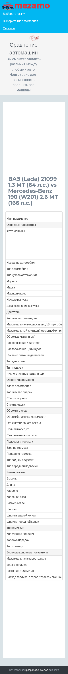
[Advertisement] (34, 142)
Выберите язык (14, 13)
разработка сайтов (37, 669)
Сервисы (10, 28)
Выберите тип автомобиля (21, 21)
